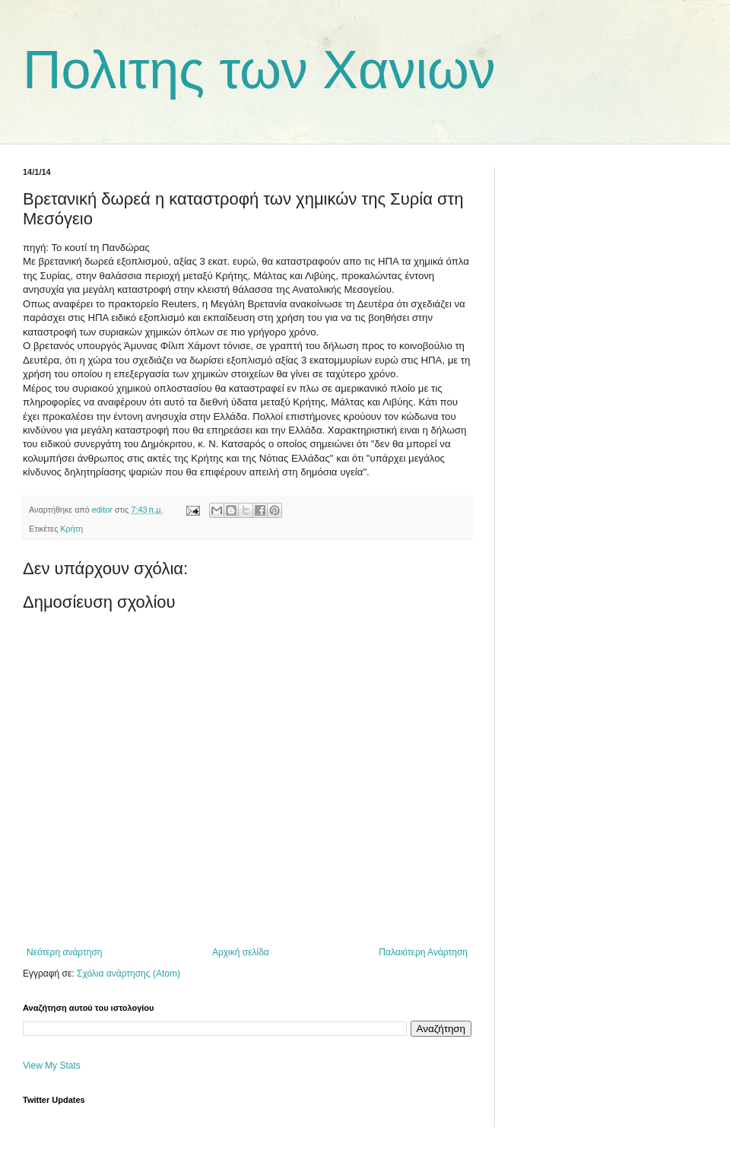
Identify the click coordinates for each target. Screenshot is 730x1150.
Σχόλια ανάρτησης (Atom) (128, 973)
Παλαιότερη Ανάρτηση (423, 952)
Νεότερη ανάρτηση (64, 952)
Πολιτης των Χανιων (259, 70)
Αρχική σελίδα (240, 952)
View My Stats (52, 1065)
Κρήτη (71, 528)
